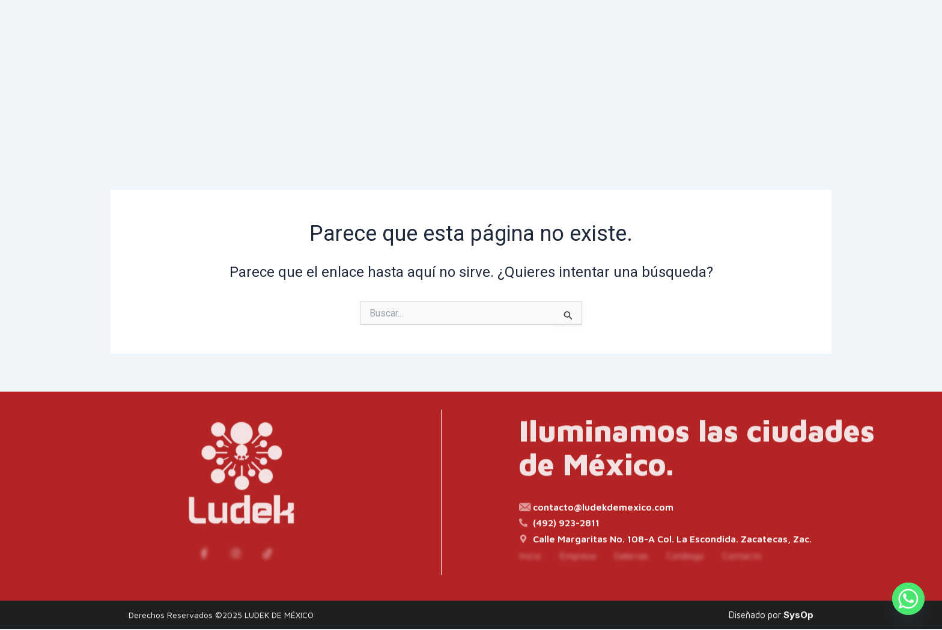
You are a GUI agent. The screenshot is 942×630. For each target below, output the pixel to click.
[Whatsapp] (908, 599)
